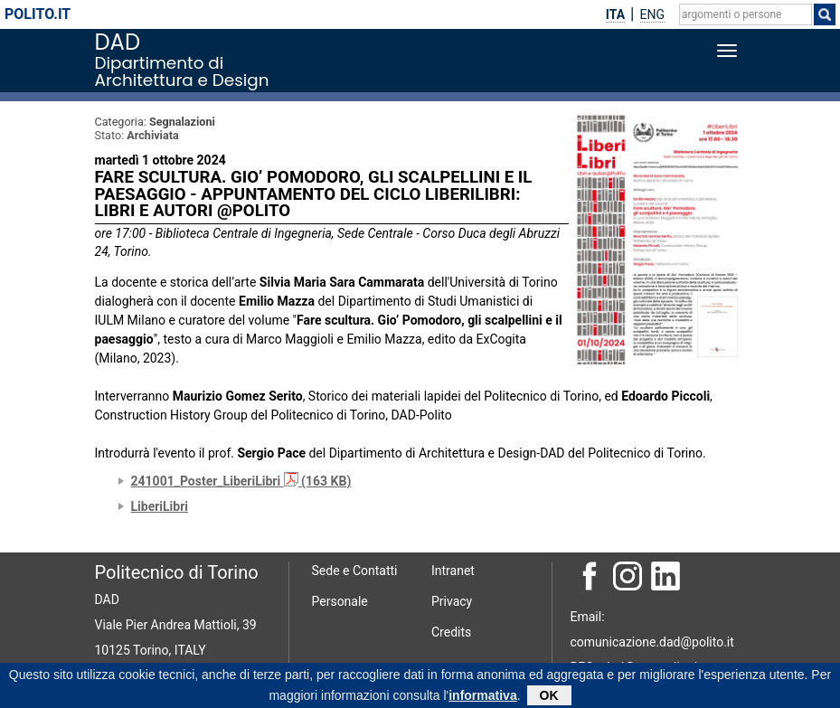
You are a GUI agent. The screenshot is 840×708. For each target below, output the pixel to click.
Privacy (451, 601)
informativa (482, 697)
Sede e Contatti (355, 570)
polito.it (38, 14)
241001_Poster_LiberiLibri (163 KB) (241, 481)
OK (549, 697)
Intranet (453, 570)
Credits (451, 632)
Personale (340, 601)
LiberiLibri (160, 506)
